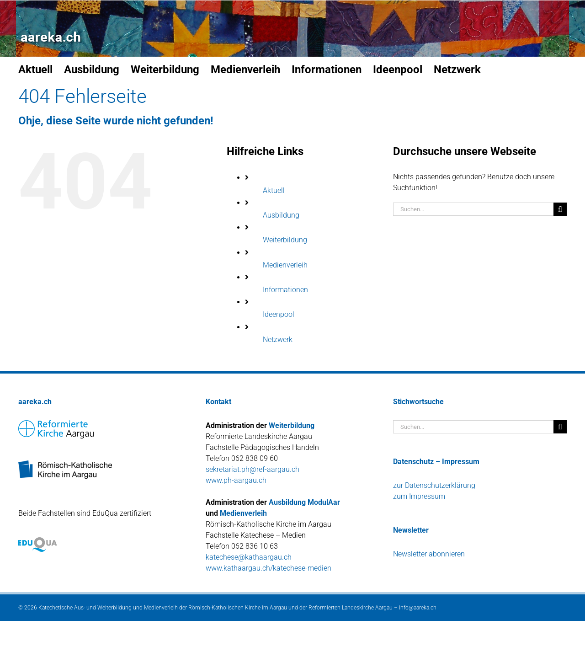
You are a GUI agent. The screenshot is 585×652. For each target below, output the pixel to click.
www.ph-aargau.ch (236, 480)
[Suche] (560, 209)
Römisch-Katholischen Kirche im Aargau (237, 607)
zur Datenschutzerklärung (434, 485)
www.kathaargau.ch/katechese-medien (268, 568)
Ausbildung (281, 215)
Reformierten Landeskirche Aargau (350, 607)
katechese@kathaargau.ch (249, 557)
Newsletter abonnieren (429, 554)
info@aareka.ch (417, 607)
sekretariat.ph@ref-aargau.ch (252, 469)
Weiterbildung (285, 239)
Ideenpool (278, 314)
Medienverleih (285, 265)
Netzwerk (277, 339)
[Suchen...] (473, 209)
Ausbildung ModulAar (304, 502)
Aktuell (274, 190)
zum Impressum (419, 496)
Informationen (285, 289)
